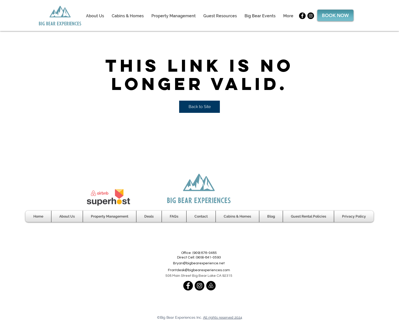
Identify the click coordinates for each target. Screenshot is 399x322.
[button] (220, 15)
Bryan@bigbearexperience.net (199, 263)
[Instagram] (310, 15)
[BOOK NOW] (335, 15)
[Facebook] (302, 15)
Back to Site (200, 106)
